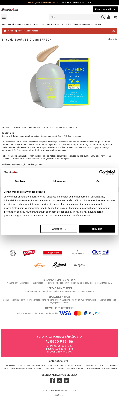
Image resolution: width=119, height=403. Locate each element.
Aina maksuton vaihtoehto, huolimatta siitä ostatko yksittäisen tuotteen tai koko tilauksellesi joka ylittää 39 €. (59, 281)
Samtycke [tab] (20, 181)
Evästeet (51, 369)
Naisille (37, 24)
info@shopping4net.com (59, 352)
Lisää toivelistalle (14, 128)
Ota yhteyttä (90, 365)
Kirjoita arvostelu (41, 128)
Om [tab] (98, 181)
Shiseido (112, 39)
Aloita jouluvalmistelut (41, 2)
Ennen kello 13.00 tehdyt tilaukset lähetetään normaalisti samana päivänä (59, 290)
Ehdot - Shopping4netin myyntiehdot (23, 369)
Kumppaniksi (93, 369)
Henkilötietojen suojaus (71, 369)
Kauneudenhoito (24, 24)
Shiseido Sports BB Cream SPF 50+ (86, 24)
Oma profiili (10, 365)
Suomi (59, 395)
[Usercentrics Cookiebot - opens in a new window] (101, 172)
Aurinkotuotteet (62, 24)
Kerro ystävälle (66, 128)
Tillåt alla (97, 228)
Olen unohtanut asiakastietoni (64, 365)
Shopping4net (8, 24)
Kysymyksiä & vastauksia (31, 365)
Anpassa (59, 228)
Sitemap (72, 391)
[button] (115, 17)
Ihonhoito (47, 24)
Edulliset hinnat (108, 365)
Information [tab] (59, 181)
